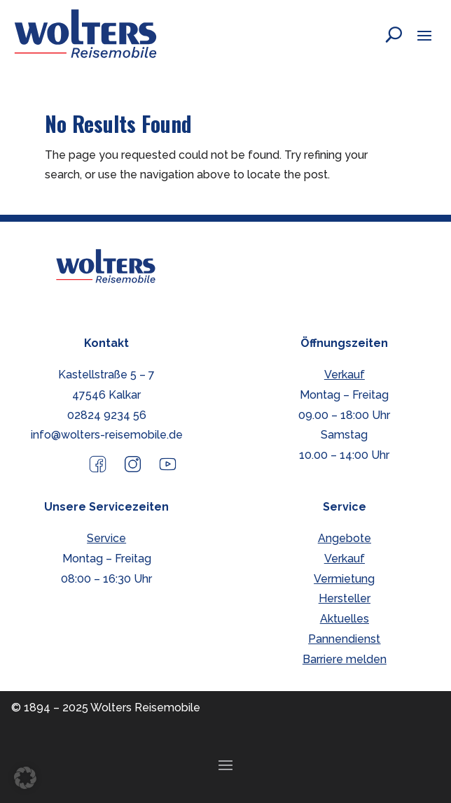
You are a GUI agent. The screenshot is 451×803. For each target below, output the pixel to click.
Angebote (344, 538)
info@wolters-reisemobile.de (107, 434)
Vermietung (344, 578)
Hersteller (344, 598)
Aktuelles (344, 618)
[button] (424, 35)
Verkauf (344, 374)
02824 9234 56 (106, 415)
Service (106, 538)
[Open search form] (383, 34)
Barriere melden (345, 659)
